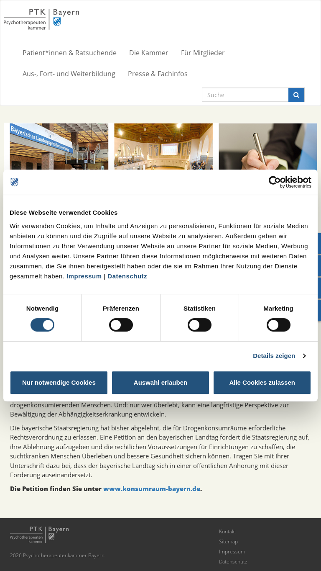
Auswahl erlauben (160, 382)
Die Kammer (148, 52)
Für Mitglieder (203, 52)
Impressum (84, 276)
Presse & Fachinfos (158, 73)
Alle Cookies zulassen (262, 382)
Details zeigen (274, 355)
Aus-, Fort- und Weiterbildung (69, 73)
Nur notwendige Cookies (59, 382)
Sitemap (228, 541)
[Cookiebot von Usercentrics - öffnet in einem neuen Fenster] (274, 182)
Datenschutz (127, 276)
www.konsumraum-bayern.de (151, 488)
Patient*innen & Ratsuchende (70, 52)
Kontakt (227, 531)
